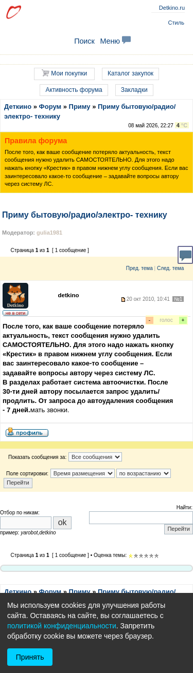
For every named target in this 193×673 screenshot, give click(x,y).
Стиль (176, 23)
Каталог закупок (130, 73)
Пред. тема (139, 268)
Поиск (84, 41)
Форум (50, 106)
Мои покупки (64, 73)
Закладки (134, 89)
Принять (30, 657)
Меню (115, 41)
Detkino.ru (172, 8)
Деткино (17, 106)
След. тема (170, 268)
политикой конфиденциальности (61, 626)
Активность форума (73, 89)
